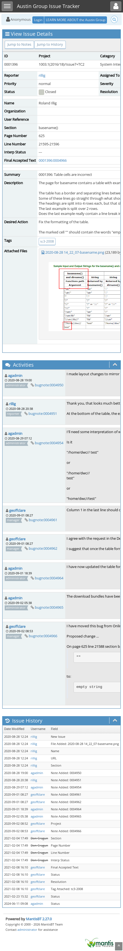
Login (38, 19)
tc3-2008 (47, 241)
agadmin (15, 375)
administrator (27, 929)
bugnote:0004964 (49, 577)
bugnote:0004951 (42, 413)
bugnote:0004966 (43, 635)
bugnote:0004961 (43, 519)
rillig (42, 75)
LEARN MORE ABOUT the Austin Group (75, 19)
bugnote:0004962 (43, 548)
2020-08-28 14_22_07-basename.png (74, 252)
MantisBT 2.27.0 (39, 918)
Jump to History (50, 44)
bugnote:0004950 (49, 384)
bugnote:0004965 (49, 607)
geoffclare (17, 510)
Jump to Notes (19, 44)
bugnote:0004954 (49, 442)
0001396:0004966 (53, 160)
